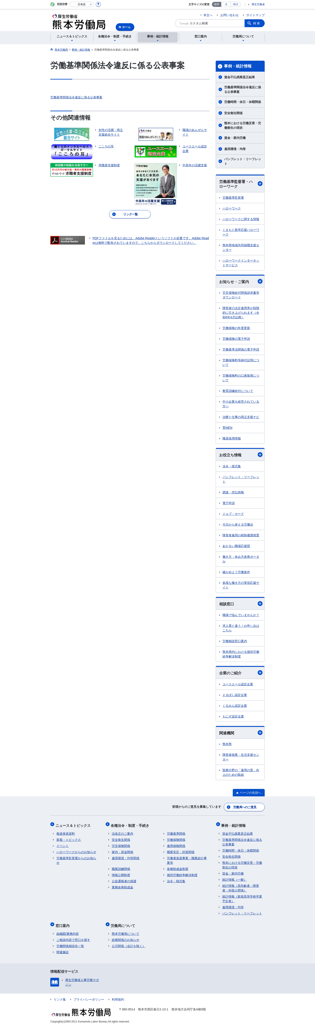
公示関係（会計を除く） (128, 942)
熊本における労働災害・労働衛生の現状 (242, 125)
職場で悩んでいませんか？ (240, 616)
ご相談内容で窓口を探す (73, 936)
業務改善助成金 (122, 886)
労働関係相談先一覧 (70, 942)
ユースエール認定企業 (237, 685)
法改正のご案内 (122, 832)
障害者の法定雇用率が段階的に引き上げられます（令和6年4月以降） (240, 313)
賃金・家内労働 (235, 138)
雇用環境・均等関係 (125, 857)
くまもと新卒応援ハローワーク (240, 233)
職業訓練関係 (121, 867)
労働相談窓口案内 (234, 642)
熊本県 (227, 745)
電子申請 (228, 503)
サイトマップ (255, 15)
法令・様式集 (231, 467)
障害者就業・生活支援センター (240, 759)
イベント (62, 844)
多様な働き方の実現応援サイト (240, 586)
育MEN (227, 428)
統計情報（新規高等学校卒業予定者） (242, 897)
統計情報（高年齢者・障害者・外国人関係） (240, 887)
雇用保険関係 (176, 844)
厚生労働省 (258, 4)
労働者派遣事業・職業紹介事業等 (187, 859)
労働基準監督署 (233, 198)
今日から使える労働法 (237, 525)
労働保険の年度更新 (236, 328)
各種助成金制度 (177, 867)
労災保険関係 (121, 844)
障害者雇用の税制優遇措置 (240, 536)
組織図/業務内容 (67, 930)
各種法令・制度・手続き (131, 825)
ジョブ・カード (233, 514)
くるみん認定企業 (234, 707)
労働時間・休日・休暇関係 (242, 102)
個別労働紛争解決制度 (182, 873)
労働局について (124, 923)
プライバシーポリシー (89, 996)
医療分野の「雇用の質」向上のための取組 (240, 774)
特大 (235, 4)
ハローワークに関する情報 (240, 219)
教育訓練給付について (237, 391)
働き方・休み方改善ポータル (240, 560)
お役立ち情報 (240, 455)
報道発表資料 (65, 832)
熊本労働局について (125, 930)
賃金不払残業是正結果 (239, 77)
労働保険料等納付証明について (240, 363)
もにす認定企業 (233, 717)
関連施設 (62, 949)
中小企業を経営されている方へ (240, 404)
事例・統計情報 (238, 66)
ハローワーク (231, 209)
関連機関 (240, 733)
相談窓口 (240, 604)
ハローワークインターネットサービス (240, 263)
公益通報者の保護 (124, 880)
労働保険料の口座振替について (240, 378)
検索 (257, 23)
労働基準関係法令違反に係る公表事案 (76, 97)
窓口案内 (63, 923)
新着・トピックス (68, 838)
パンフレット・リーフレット (242, 161)
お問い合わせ (229, 15)
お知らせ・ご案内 (240, 281)
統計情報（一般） (234, 878)
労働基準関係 (176, 832)
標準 (216, 4)
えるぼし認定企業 (234, 696)
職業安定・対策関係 (180, 850)
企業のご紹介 (240, 673)
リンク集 (60, 996)
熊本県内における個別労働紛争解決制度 (240, 655)
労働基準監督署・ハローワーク (240, 184)
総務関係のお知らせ (125, 936)
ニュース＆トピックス (73, 825)
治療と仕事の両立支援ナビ (240, 417)
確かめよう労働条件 (236, 572)
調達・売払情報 (233, 493)
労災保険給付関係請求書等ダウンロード (240, 296)
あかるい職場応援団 (236, 546)
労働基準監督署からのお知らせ (76, 859)
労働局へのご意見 (245, 808)
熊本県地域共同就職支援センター (240, 248)
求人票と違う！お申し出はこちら (240, 629)
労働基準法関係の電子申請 (240, 350)
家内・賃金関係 (122, 850)
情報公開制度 (121, 873)
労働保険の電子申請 (236, 339)
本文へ (208, 15)
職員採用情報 (231, 439)
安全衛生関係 (233, 113)
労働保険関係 (176, 838)
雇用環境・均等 (235, 149)
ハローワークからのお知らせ (76, 850)
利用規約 (118, 996)
